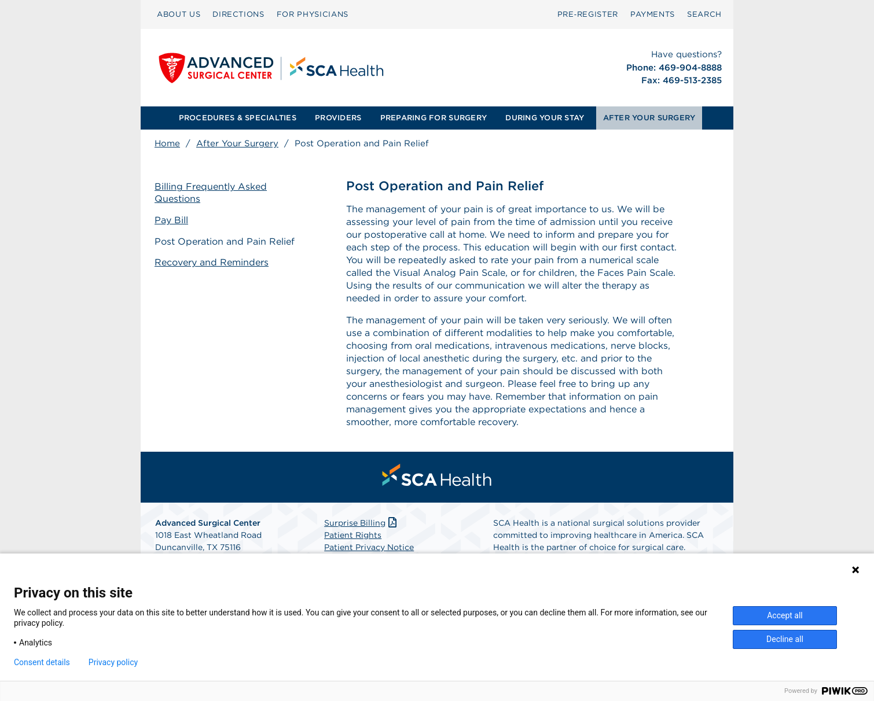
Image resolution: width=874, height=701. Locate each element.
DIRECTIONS (238, 14)
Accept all (785, 615)
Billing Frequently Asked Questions (211, 192)
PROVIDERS (338, 117)
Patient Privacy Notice (369, 547)
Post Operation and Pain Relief (225, 241)
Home (167, 143)
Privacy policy (113, 662)
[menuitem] (178, 14)
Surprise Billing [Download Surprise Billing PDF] (361, 522)
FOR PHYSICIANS (312, 14)
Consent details (42, 662)
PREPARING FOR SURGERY (433, 117)
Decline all (784, 639)
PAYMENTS (652, 14)
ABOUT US (178, 14)
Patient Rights (352, 535)
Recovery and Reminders (212, 262)
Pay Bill (171, 220)
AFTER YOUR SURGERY (649, 117)
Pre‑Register (587, 14)
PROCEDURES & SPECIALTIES (237, 117)
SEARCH (704, 14)
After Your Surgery (237, 143)
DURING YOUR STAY (544, 117)
